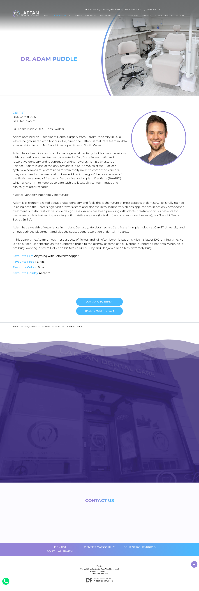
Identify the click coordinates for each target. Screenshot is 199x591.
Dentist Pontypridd (139, 547)
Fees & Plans (132, 15)
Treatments (90, 15)
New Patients (75, 15)
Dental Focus (103, 581)
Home (45, 15)
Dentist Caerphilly (99, 547)
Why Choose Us (59, 15)
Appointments (161, 15)
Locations (146, 15)
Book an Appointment (99, 301)
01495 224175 (153, 9)
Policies (99, 566)
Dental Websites (101, 578)
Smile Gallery (106, 15)
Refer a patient (178, 15)
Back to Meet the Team (99, 311)
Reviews (119, 15)
